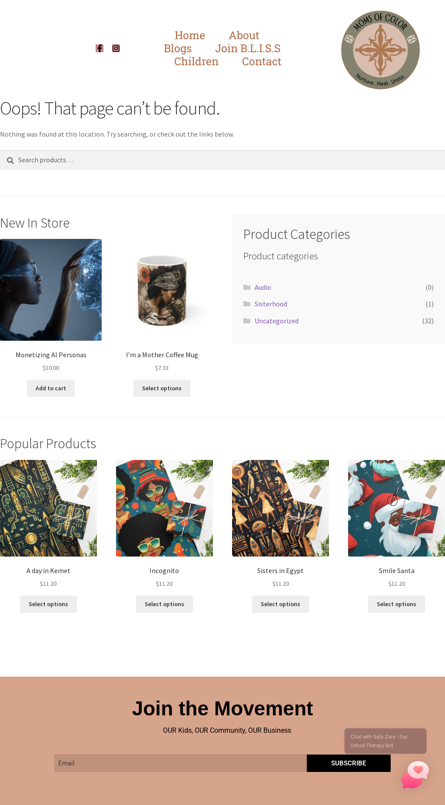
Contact (262, 61)
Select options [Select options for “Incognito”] (164, 604)
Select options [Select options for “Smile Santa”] (396, 604)
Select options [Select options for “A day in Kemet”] (48, 604)
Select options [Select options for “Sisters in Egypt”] (280, 604)
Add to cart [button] (51, 388)
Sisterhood (271, 303)
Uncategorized (277, 320)
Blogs (178, 48)
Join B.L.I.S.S (248, 48)
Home (190, 35)
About (244, 35)
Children (196, 61)
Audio (263, 287)
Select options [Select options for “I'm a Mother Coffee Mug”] (162, 388)
